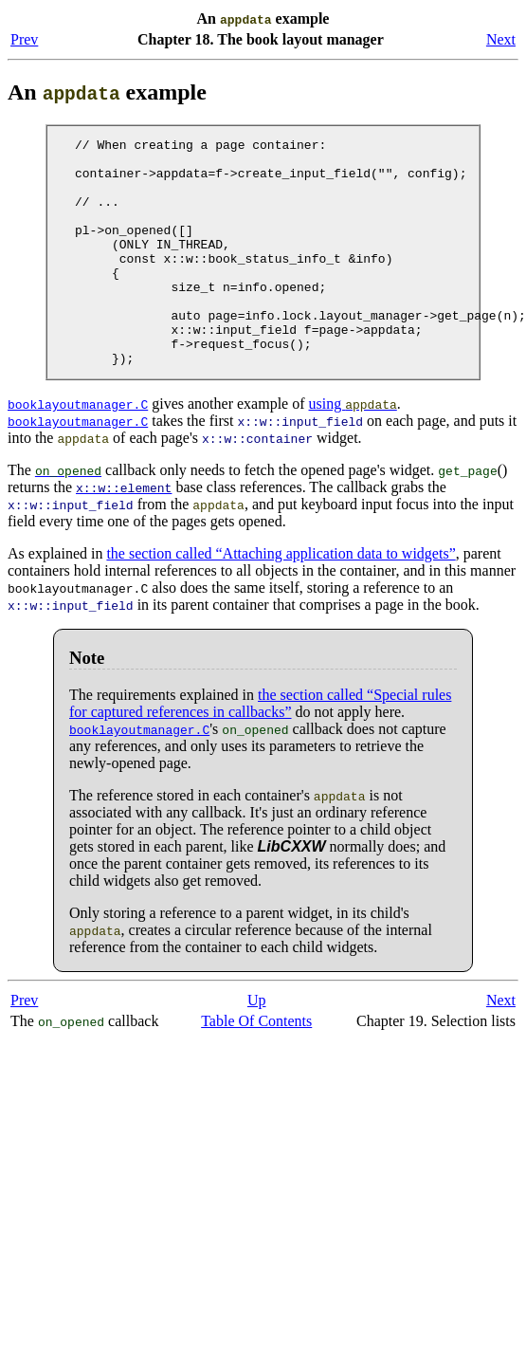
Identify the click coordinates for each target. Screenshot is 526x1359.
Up (256, 1046)
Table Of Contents (256, 1066)
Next (501, 39)
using (352, 449)
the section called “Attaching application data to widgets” (280, 599)
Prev (24, 39)
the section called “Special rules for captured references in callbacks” (260, 748)
